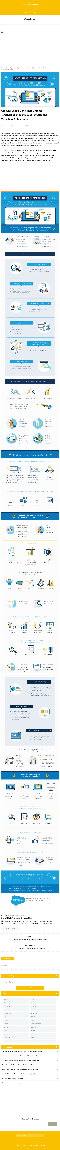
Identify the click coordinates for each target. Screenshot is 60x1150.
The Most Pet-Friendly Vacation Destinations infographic (19, 1074)
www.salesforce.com (18, 915)
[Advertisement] (30, 49)
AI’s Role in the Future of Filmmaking (13, 1078)
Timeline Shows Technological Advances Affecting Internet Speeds (22, 1051)
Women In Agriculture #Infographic (13, 1083)
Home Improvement (36, 1023)
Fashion (6, 1016)
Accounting (5, 928)
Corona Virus (7, 1006)
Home (23, 4)
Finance (33, 1016)
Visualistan (31, 1145)
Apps (32, 999)
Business (6, 1003)
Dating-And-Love (35, 1006)
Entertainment (8, 1013)
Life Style (33, 1027)
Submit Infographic (33, 4)
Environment (34, 1013)
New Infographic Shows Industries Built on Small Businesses (20, 1065)
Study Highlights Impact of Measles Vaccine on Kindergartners (21, 1060)
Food (5, 1020)
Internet (6, 1027)
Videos (6, 1041)
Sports (6, 1034)
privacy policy (21, 1135)
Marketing (15, 928)
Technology (7, 1037)
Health (32, 1020)
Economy (6, 1010)
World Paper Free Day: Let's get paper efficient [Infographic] (20, 1069)
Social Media (34, 1030)
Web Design (34, 1041)
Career (32, 1003)
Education (33, 1010)
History (6, 1023)
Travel (32, 1037)
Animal (6, 999)
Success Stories (35, 1034)
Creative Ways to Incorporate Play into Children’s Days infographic (22, 1056)
